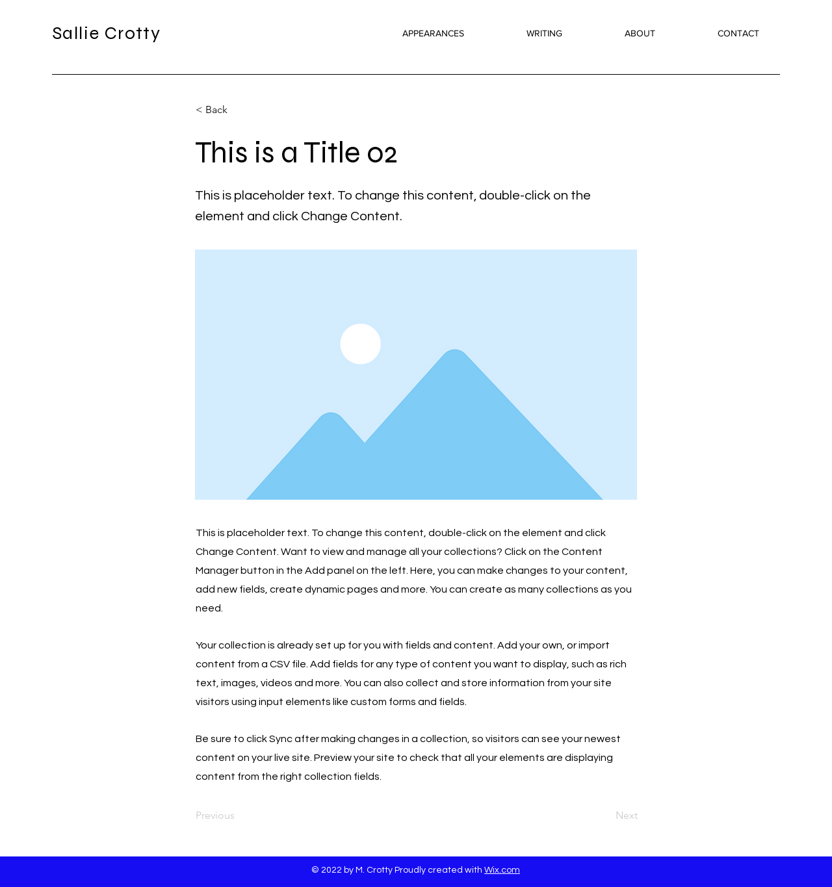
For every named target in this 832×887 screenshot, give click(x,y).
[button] (238, 110)
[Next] (605, 816)
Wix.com (502, 870)
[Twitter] (26, 463)
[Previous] (238, 816)
